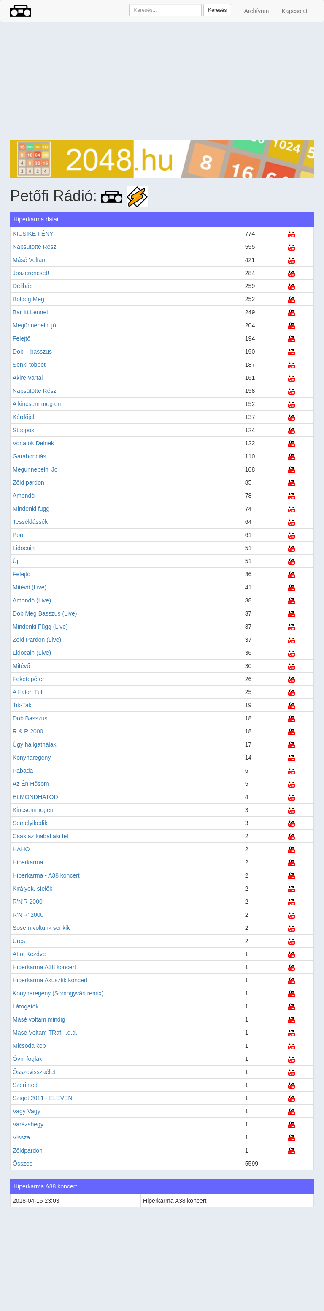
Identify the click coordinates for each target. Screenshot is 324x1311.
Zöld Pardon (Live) (37, 639)
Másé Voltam (30, 259)
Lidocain (24, 548)
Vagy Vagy (26, 1111)
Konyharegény (32, 757)
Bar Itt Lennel (30, 312)
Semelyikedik (30, 823)
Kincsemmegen (33, 810)
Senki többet (29, 364)
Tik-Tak (22, 705)
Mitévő (21, 665)
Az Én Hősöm (31, 783)
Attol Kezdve (29, 954)
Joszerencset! (31, 273)
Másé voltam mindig (39, 1019)
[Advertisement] (162, 81)
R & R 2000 (28, 731)
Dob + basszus (32, 351)
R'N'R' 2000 (28, 914)
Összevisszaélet (34, 1071)
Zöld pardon (28, 482)
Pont (19, 534)
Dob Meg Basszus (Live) (45, 613)
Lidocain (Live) (32, 652)
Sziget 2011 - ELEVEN (43, 1098)
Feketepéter (28, 679)
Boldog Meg (28, 299)
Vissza (21, 1137)
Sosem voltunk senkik (41, 927)
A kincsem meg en (37, 404)
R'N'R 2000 (28, 901)
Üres (19, 941)
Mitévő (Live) (29, 587)
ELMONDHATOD (35, 796)
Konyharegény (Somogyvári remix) (58, 993)
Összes (22, 1163)
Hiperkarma (28, 862)
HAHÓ (21, 849)
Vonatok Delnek (33, 443)
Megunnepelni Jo (35, 469)
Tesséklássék (30, 521)
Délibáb (22, 286)
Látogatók (26, 1006)
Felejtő (21, 338)
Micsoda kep (29, 1045)
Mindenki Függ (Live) (40, 626)
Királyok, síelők (32, 888)
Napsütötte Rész (35, 390)
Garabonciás (29, 456)
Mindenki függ (31, 508)
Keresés (217, 10)
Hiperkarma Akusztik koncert (50, 980)
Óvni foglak (27, 1058)
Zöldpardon (28, 1150)
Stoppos (23, 430)
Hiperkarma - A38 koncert (46, 875)
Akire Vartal (28, 377)
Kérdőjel (23, 417)
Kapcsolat (295, 11)
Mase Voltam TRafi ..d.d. (45, 1032)
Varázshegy (28, 1124)
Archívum (256, 11)
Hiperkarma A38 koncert (44, 967)
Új (15, 561)
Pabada (23, 770)
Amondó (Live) (32, 600)
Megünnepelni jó (34, 325)
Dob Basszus (30, 718)
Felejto (21, 574)
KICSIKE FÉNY (33, 233)
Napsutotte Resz (35, 246)
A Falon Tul (27, 692)
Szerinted (25, 1085)
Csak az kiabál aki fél (40, 836)
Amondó (24, 495)
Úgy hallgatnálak (35, 744)
